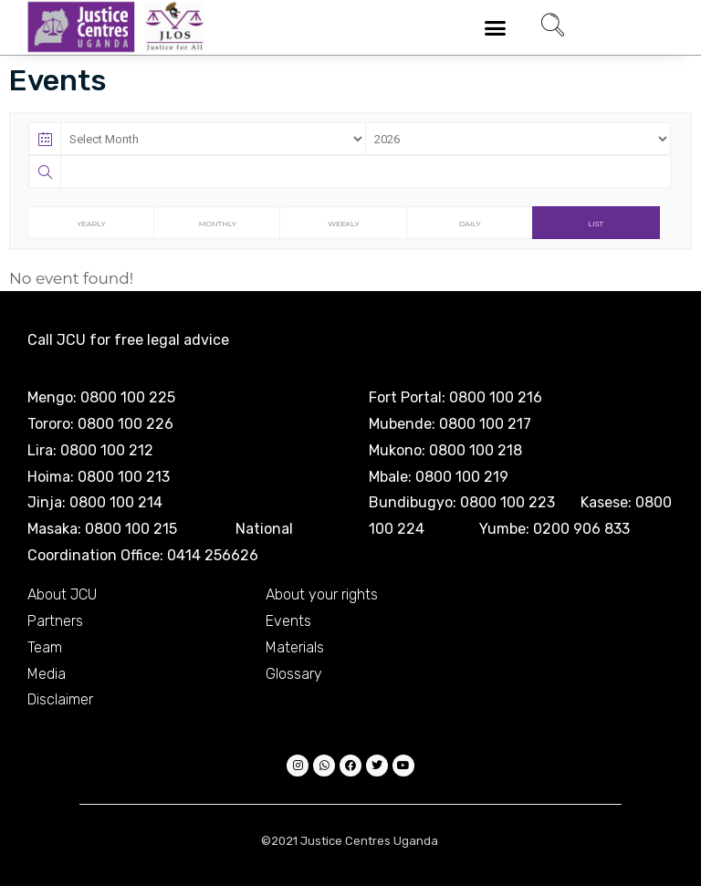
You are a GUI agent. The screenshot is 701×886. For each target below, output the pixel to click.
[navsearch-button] (552, 27)
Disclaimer (60, 699)
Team (44, 647)
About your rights (322, 594)
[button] (495, 27)
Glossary (294, 674)
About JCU (62, 594)
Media (46, 674)
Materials (295, 647)
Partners (55, 621)
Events (288, 621)
